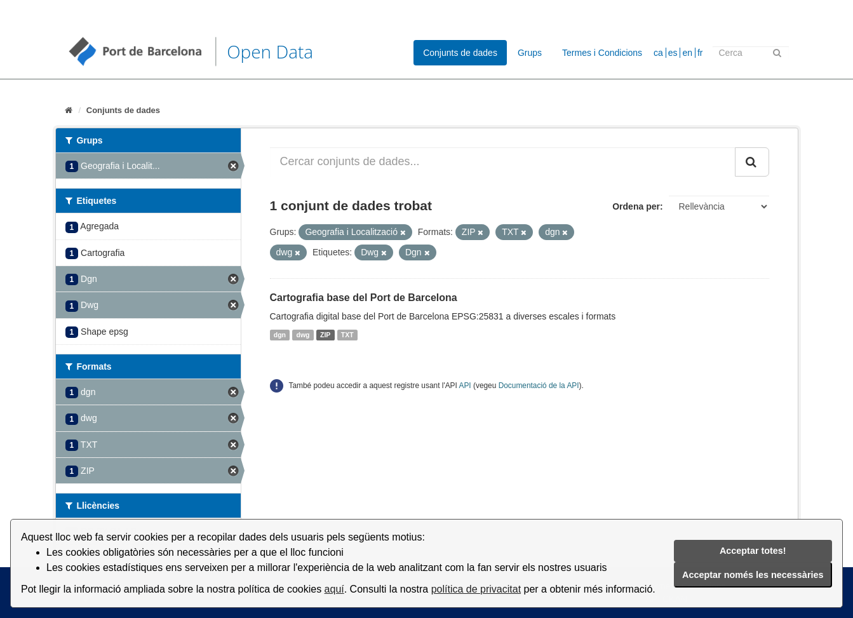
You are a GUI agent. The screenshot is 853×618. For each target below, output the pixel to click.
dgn (280, 335)
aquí (334, 589)
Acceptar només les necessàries (752, 575)
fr (700, 53)
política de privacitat (476, 589)
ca (658, 53)
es (673, 53)
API (465, 385)
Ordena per (636, 206)
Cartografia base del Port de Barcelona (363, 297)
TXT (347, 335)
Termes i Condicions (602, 53)
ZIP (325, 335)
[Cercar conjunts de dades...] (502, 162)
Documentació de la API (539, 385)
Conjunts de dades (460, 53)
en (687, 53)
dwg (303, 335)
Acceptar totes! (753, 551)
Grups (530, 53)
